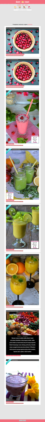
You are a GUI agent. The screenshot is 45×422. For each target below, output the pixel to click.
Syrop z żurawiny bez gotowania (10, 28)
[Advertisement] (22, 17)
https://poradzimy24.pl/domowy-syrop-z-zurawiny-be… (16, 55)
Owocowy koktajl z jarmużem (16, 149)
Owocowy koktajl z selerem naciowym (17, 205)
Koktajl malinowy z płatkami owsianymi (17, 91)
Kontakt (24, 420)
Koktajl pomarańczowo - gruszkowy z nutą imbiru (19, 254)
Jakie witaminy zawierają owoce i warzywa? (12, 311)
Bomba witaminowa (15, 360)
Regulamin (20, 420)
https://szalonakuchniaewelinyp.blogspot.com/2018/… (16, 145)
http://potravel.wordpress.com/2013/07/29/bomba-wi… (16, 403)
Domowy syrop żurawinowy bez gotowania (12, 59)
